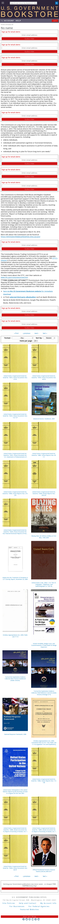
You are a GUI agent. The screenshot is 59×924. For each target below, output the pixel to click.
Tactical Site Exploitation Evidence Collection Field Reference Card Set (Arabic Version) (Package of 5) (44, 692)
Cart (55, 21)
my (7, 21)
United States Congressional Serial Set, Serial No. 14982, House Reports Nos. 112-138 (44, 780)
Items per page (26, 341)
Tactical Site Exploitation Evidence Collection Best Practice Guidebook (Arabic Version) (15, 678)
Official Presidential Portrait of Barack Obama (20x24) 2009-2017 (44, 870)
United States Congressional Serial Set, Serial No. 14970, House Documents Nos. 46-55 (44, 377)
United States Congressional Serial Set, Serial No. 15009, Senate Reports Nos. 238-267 (43, 493)
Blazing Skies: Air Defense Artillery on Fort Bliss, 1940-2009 (43, 537)
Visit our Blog (29, 916)
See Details (29, 889)
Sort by (39, 338)
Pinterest (35, 919)
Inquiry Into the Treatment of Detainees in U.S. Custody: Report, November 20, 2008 (15, 578)
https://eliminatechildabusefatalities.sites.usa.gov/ (20, 237)
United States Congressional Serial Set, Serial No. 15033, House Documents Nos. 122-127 (15, 415)
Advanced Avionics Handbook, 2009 (43, 419)
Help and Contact (27, 903)
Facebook (24, 919)
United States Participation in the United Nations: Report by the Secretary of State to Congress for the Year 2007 (15, 791)
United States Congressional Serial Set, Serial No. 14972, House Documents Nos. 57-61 (15, 377)
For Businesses (17, 906)
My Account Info (48, 903)
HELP (18, 21)
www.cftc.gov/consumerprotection (14, 277)
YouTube (32, 919)
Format (7, 338)
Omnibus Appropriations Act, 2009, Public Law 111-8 (15, 636)
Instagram (30, 919)
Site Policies (9, 903)
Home (3, 24)
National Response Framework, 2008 (15, 734)
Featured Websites (29, 909)
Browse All (9, 24)
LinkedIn (38, 919)
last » (45, 333)
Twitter (27, 919)
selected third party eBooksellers (23, 297)
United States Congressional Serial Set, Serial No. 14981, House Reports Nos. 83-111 (44, 455)
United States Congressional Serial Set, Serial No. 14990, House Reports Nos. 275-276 (15, 493)
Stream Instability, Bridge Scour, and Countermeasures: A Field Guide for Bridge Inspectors (44, 645)
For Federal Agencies (39, 906)
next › (36, 333)
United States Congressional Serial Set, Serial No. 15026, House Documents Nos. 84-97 (15, 868)
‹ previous (26, 333)
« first (16, 333)
